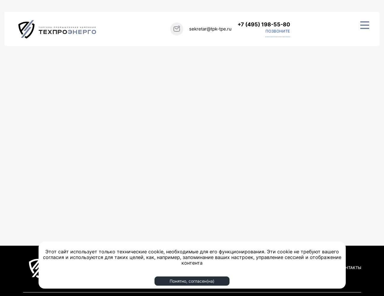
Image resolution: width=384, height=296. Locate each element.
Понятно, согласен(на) (192, 281)
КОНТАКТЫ (350, 267)
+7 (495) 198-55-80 (264, 24)
